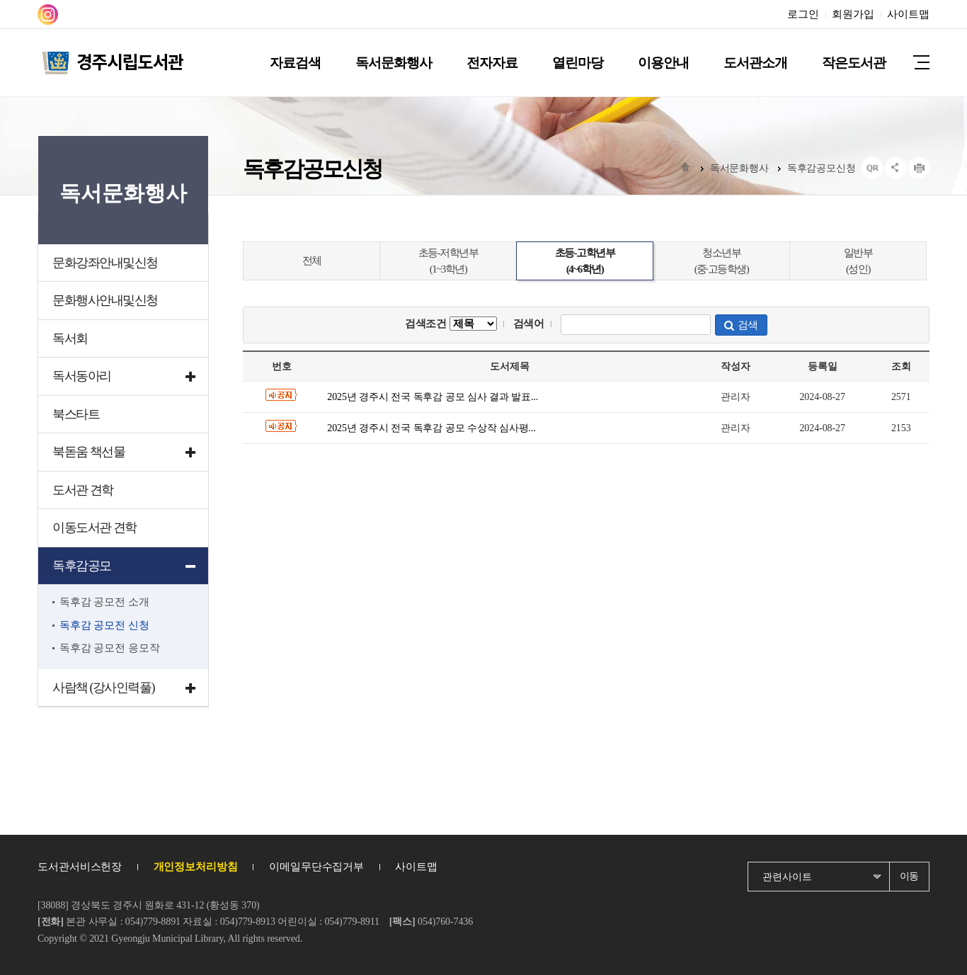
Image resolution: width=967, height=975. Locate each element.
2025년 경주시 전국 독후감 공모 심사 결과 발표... (432, 397)
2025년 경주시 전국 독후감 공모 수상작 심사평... (431, 428)
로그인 (803, 14)
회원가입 (853, 14)
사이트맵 (908, 14)
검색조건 (451, 324)
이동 (910, 876)
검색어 (529, 323)
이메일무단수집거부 (316, 866)
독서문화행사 (739, 168)
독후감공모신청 (821, 168)
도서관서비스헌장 (80, 866)
